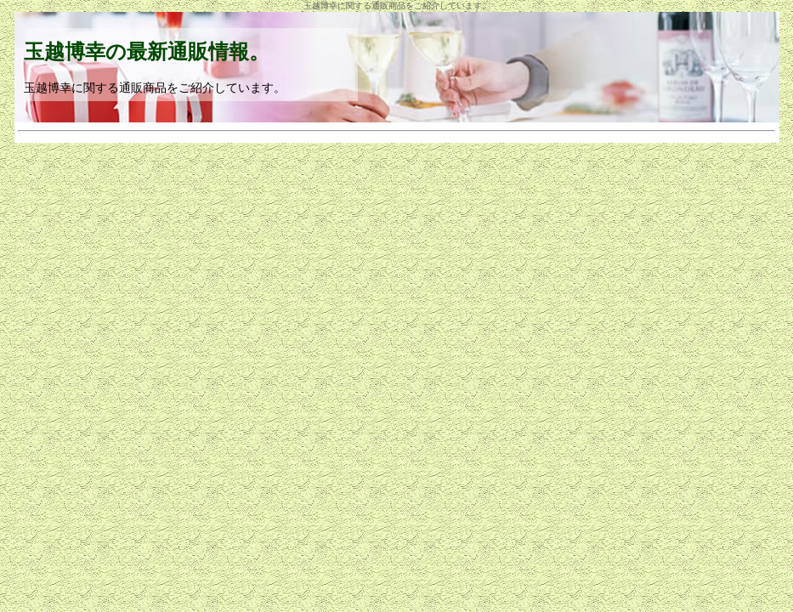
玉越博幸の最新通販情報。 (146, 52)
